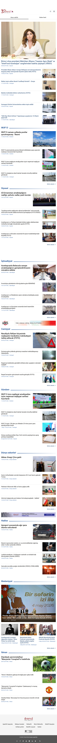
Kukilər (39, 727)
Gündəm (5, 389)
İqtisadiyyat (6, 261)
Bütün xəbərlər (50, 184)
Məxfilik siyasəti (30, 727)
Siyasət (4, 188)
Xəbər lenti (42, 17)
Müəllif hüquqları (49, 724)
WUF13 (4, 127)
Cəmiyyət (5, 329)
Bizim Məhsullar (38, 724)
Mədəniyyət (6, 581)
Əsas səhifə (14, 17)
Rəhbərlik (29, 724)
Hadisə (4, 520)
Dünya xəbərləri (8, 452)
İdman (4, 652)
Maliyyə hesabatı (19, 724)
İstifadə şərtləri (20, 727)
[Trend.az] (7, 11)
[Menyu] (54, 11)
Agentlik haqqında (8, 724)
